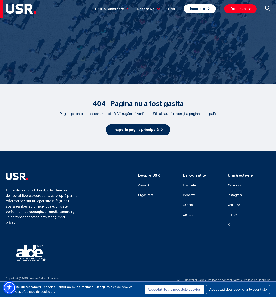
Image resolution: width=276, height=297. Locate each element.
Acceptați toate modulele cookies (174, 289)
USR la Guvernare (111, 9)
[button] (9, 287)
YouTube (234, 205)
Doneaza (240, 9)
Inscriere (200, 9)
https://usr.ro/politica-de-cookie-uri (30, 292)
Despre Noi (148, 9)
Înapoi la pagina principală (138, 130)
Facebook (235, 185)
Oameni (143, 185)
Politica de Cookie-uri (257, 279)
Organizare (145, 195)
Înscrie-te (189, 185)
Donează (189, 195)
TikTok (232, 215)
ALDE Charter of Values (191, 279)
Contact (188, 215)
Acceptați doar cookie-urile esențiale (238, 289)
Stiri (171, 9)
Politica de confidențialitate (225, 279)
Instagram (235, 195)
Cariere (188, 205)
